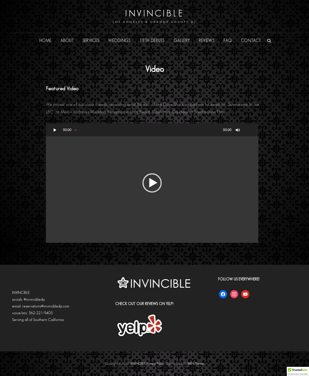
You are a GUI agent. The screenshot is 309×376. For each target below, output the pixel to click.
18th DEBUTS (152, 41)
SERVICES (91, 41)
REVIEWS (206, 41)
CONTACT (251, 41)
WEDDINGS (119, 41)
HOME (45, 41)
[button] (152, 183)
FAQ (227, 41)
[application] (152, 183)
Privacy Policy (155, 363)
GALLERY (182, 41)
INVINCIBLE (154, 13)
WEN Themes (196, 363)
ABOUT (66, 41)
